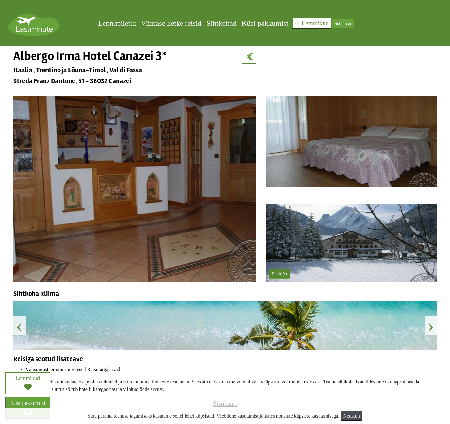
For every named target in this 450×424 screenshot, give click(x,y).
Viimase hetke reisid (171, 23)
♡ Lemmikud (311, 23)
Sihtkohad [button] (222, 23)
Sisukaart (225, 403)
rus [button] (348, 23)
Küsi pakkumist (265, 23)
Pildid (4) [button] (279, 273)
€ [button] (249, 56)
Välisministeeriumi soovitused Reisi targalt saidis (75, 369)
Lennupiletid (117, 23)
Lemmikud (27, 383)
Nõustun (351, 415)
